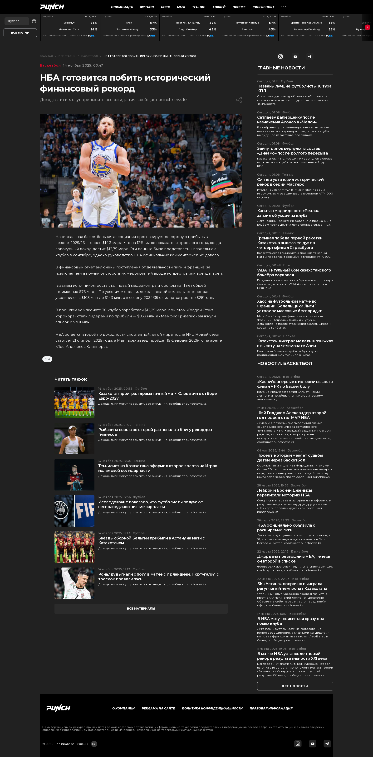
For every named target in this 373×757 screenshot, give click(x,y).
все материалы (141, 608)
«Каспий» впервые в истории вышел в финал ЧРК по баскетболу (295, 384)
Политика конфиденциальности (212, 708)
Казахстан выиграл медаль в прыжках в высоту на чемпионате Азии (295, 343)
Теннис (198, 7)
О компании (123, 708)
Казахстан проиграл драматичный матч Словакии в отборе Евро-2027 (157, 396)
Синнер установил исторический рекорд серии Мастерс (290, 182)
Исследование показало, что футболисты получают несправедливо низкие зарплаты (150, 504)
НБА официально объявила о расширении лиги (286, 527)
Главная (46, 56)
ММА (181, 7)
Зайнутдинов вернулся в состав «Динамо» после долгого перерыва (292, 150)
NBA (47, 359)
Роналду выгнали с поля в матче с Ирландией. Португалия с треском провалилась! (158, 576)
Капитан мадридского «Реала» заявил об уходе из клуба (288, 213)
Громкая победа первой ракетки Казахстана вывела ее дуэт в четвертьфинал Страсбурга (290, 243)
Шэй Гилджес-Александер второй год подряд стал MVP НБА (291, 415)
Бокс (165, 7)
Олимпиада (122, 7)
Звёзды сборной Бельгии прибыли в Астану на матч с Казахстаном (151, 540)
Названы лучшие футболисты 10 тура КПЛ (294, 88)
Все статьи (67, 56)
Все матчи (20, 32)
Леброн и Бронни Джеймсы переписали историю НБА (284, 492)
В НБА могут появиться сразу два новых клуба (290, 621)
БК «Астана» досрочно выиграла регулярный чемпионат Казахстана (292, 586)
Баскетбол (89, 56)
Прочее (239, 7)
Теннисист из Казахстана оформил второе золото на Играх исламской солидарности (157, 468)
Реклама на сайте (158, 708)
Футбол (147, 7)
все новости (295, 686)
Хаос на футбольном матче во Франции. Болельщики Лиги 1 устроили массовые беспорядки (290, 306)
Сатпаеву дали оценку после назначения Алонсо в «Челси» (287, 119)
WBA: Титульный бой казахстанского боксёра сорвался (294, 272)
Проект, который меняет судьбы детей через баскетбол (290, 457)
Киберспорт (263, 7)
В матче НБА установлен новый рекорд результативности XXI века (292, 656)
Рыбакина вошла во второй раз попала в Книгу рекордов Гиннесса (155, 432)
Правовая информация (271, 708)
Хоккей (219, 7)
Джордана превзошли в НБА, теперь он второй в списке (293, 558)
